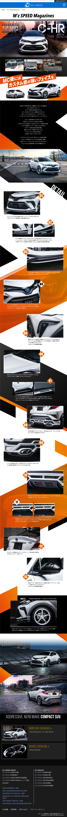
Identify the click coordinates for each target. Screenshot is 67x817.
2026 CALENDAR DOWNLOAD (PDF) (14, 791)
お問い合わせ (23, 809)
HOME (3, 10)
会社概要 (5, 809)
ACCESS (5, 783)
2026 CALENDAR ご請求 (10, 788)
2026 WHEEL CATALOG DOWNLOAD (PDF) (16, 803)
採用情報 (14, 809)
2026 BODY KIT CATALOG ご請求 (13, 793)
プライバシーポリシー (37, 809)
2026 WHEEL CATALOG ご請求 (12, 801)
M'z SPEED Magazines (13, 10)
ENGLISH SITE (60, 1)
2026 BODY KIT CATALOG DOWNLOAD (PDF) (15, 797)
